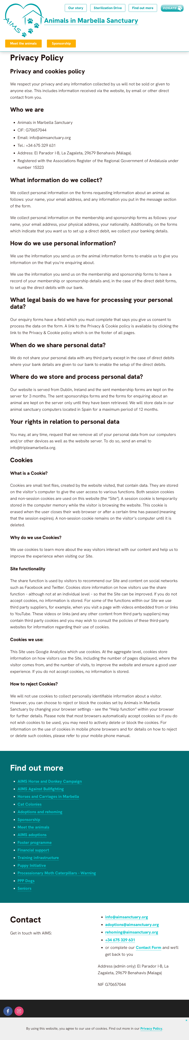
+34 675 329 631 (120, 940)
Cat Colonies (30, 804)
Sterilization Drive (107, 8)
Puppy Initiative (32, 865)
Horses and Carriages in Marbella (49, 796)
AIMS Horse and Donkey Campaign (50, 781)
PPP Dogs (26, 880)
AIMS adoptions (32, 834)
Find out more (142, 8)
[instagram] (19, 1011)
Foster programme (35, 842)
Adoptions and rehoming (41, 811)
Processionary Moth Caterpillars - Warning (58, 873)
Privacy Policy (151, 1028)
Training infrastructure (39, 857)
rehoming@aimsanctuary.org (132, 932)
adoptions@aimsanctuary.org (132, 924)
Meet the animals (23, 43)
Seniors (25, 888)
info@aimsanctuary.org (127, 917)
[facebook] (8, 1011)
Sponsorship (61, 43)
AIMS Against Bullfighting (41, 789)
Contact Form (149, 947)
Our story (74, 8)
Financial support (34, 850)
